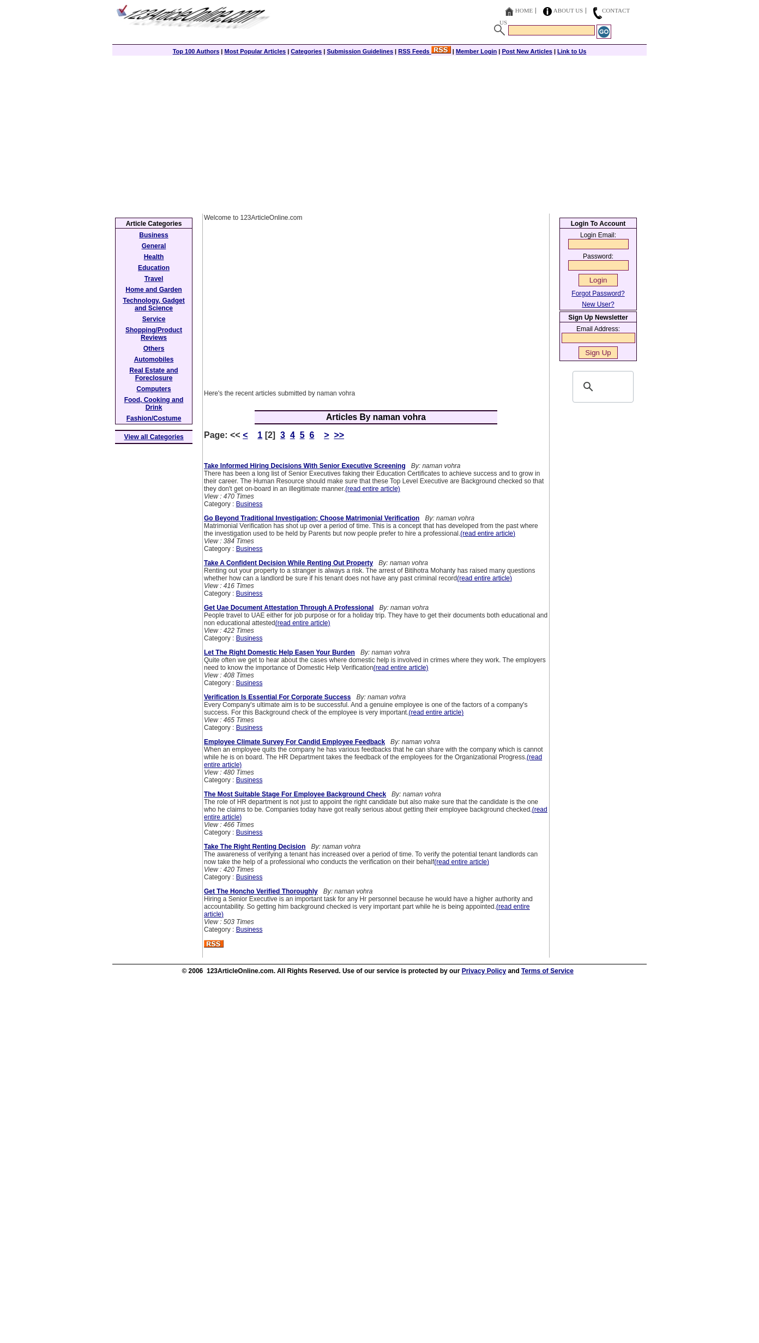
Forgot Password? (597, 293)
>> (339, 435)
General (154, 246)
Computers (153, 389)
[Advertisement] (379, 132)
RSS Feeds (424, 51)
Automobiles (154, 359)
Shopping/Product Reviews (153, 333)
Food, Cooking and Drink (154, 403)
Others (154, 348)
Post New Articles (527, 51)
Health (154, 257)
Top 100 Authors (196, 51)
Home (524, 10)
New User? (598, 304)
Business (249, 504)
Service (154, 319)
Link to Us (571, 51)
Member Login (476, 51)
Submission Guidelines (360, 51)
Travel (154, 279)
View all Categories (154, 437)
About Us (568, 10)
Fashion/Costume (154, 418)
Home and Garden (153, 289)
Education (154, 268)
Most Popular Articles (255, 51)
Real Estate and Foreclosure (153, 374)
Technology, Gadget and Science (154, 304)
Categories (306, 51)
